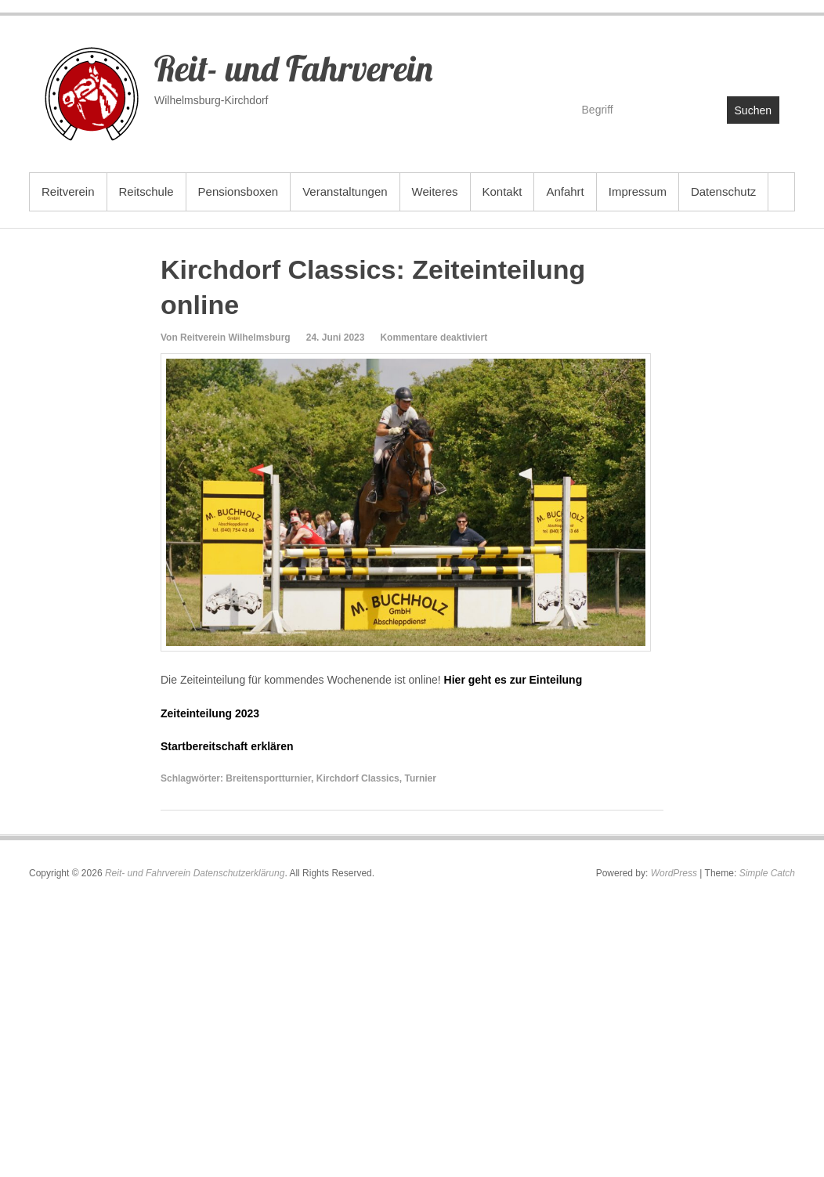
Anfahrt (565, 191)
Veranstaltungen (344, 191)
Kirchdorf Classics (357, 778)
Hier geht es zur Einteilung (513, 679)
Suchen (753, 110)
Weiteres (435, 191)
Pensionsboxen (238, 191)
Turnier (419, 778)
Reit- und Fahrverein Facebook (699, 60)
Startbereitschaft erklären (227, 746)
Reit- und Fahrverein (293, 68)
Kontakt (502, 191)
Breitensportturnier (268, 778)
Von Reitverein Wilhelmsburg (226, 337)
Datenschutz (723, 191)
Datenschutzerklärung (239, 873)
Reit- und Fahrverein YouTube (733, 60)
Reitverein (68, 191)
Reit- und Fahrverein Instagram (766, 60)
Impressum (638, 191)
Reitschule (146, 191)
